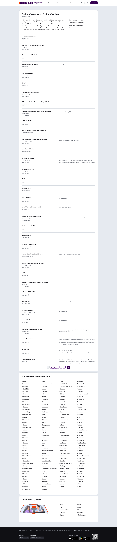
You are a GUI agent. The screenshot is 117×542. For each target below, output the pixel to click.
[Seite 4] (57, 367)
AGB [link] (27, 530)
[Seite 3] (54, 367)
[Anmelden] (94, 2)
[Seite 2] (51, 367)
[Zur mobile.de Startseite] (31, 3)
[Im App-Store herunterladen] (74, 538)
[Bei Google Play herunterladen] (84, 538)
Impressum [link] (22, 530)
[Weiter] (68, 367)
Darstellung (33, 535)
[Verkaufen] (60, 2)
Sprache (21, 535)
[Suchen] (51, 2)
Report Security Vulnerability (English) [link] (82, 530)
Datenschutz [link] (38, 530)
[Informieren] (71, 2)
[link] (84, 3)
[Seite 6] (64, 367)
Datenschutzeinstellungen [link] (49, 530)
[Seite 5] (61, 367)
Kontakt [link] (31, 530)
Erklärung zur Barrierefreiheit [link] (64, 530)
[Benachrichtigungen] (81, 2)
